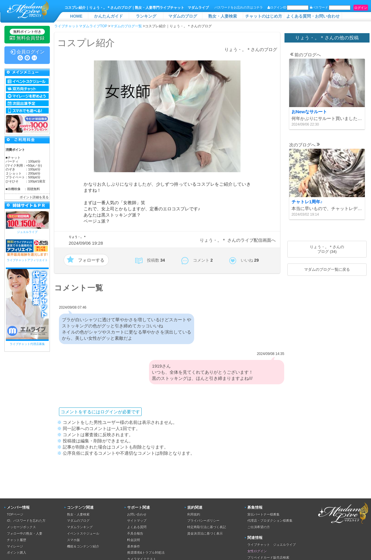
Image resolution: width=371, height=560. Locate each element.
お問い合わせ (136, 514)
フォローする (91, 260)
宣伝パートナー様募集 (263, 514)
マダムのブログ (182, 16)
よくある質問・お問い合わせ (313, 16)
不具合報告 (135, 533)
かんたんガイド (108, 16)
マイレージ (15, 546)
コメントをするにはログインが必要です (100, 411)
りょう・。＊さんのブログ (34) (327, 249)
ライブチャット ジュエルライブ (271, 544)
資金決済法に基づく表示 (205, 533)
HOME (76, 16)
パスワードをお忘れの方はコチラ (238, 7)
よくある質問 (136, 527)
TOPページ (15, 514)
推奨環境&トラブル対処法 (146, 552)
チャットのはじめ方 (263, 16)
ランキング (146, 16)
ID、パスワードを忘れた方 (26, 520)
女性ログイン (257, 551)
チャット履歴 (16, 540)
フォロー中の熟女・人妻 (24, 533)
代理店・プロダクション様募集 (269, 520)
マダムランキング (80, 527)
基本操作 (133, 546)
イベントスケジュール (83, 533)
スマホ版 (73, 540)
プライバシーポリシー (203, 520)
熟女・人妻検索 (222, 16)
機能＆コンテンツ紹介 (83, 546)
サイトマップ (136, 520)
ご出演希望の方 (258, 527)
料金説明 (133, 540)
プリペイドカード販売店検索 (268, 557)
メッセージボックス (21, 527)
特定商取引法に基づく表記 (206, 527)
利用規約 (193, 514)
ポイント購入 (16, 552)
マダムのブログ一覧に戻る (327, 269)
